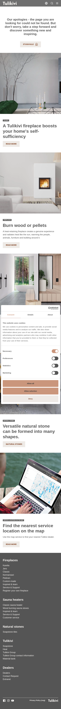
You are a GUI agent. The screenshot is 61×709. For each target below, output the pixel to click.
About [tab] (50, 315)
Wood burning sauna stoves (16, 608)
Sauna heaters (13, 599)
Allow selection (30, 391)
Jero (5, 568)
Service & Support (11, 587)
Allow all (30, 383)
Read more (11, 144)
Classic (6, 572)
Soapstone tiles (10, 632)
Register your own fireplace (15, 590)
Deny (30, 399)
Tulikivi (8, 640)
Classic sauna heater (12, 605)
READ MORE (11, 245)
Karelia (6, 565)
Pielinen (6, 578)
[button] (52, 3)
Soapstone (8, 646)
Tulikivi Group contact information (18, 655)
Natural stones (14, 444)
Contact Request (10, 676)
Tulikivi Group (9, 652)
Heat (5, 649)
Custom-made (9, 581)
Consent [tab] (10, 315)
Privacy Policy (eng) (37, 700)
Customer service (11, 617)
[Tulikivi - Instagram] (8, 700)
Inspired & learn (10, 584)
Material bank (9, 659)
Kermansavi (8, 575)
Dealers (8, 667)
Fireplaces (10, 560)
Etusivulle (30, 44)
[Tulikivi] (13, 3)
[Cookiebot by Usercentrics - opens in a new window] (48, 308)
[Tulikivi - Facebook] (4, 700)
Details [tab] (30, 315)
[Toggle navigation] (57, 3)
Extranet (7, 679)
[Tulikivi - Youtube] (12, 700)
